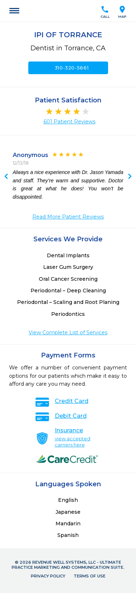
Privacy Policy (48, 576)
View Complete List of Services (68, 332)
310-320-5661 (68, 67)
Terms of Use (90, 576)
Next (6, 177)
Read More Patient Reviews (68, 216)
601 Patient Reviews (69, 121)
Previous (130, 177)
